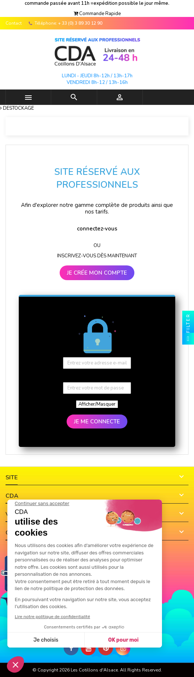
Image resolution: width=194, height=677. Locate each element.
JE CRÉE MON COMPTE (97, 272)
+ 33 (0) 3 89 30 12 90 (80, 23)
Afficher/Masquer (97, 404)
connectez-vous (97, 228)
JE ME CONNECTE (97, 421)
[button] (97, 13)
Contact (14, 23)
